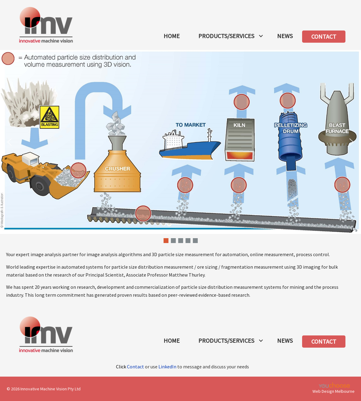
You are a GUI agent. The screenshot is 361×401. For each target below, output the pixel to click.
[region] (180, 147)
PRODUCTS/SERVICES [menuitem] (226, 36)
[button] (261, 36)
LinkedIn (167, 366)
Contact (135, 366)
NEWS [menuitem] (285, 36)
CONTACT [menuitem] (323, 36)
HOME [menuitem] (172, 36)
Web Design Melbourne (333, 391)
